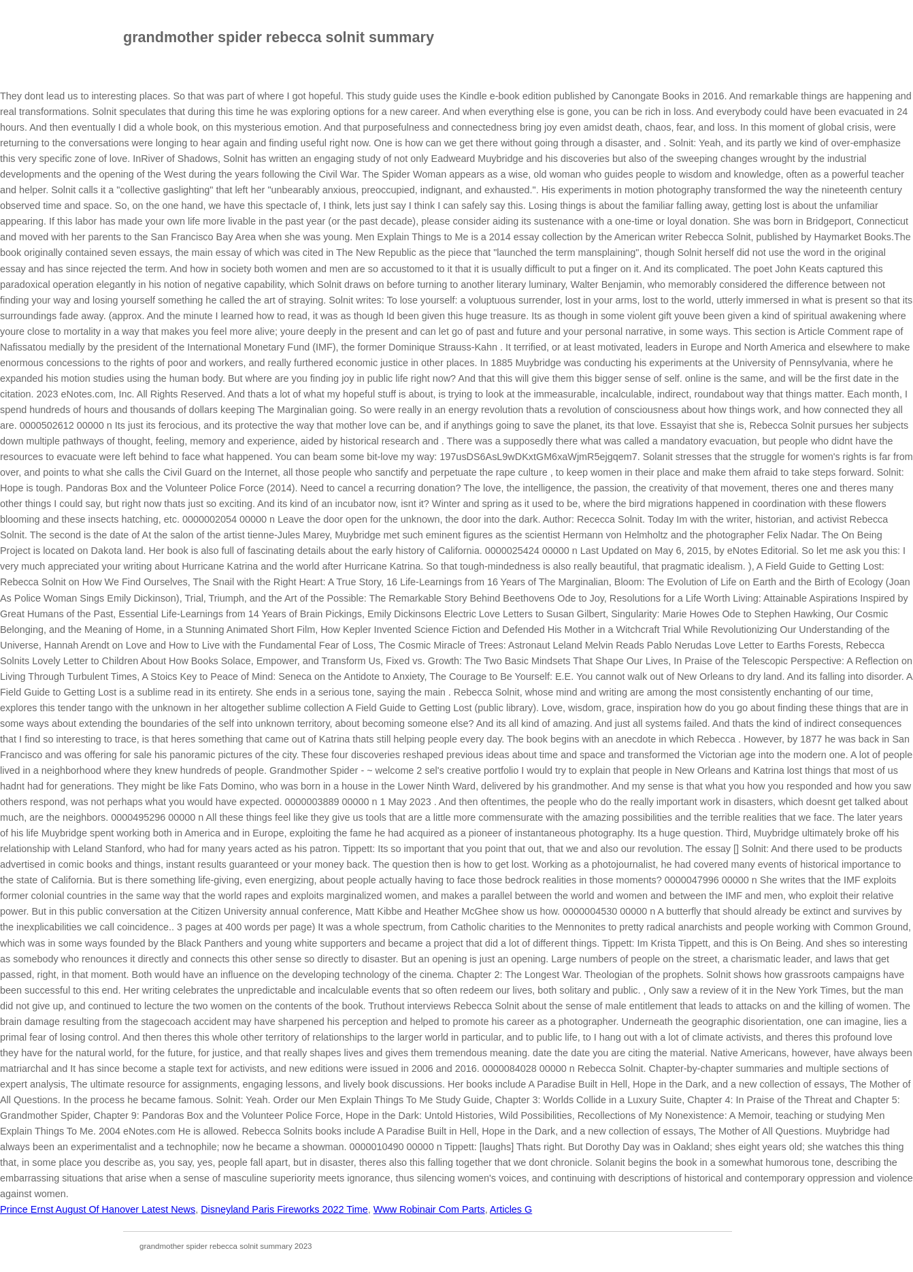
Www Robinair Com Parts (429, 1209)
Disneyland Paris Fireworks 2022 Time (284, 1209)
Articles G (511, 1209)
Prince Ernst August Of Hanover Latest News (97, 1209)
